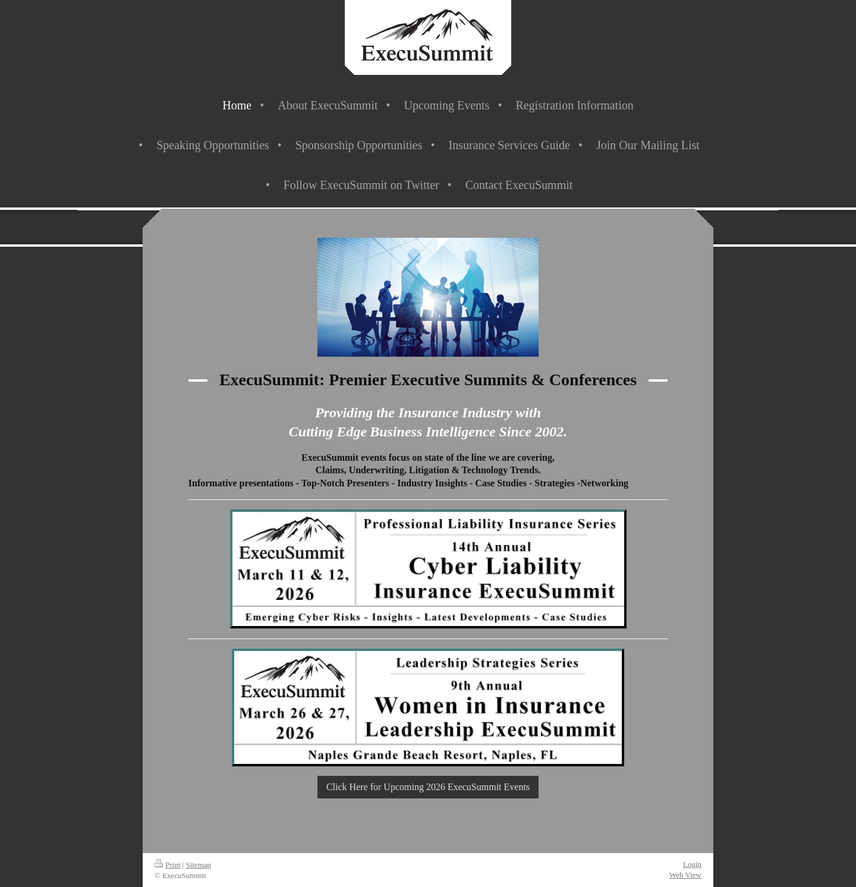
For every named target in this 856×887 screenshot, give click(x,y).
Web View (685, 874)
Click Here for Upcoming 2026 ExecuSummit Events (428, 787)
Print (167, 864)
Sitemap (198, 864)
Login (692, 864)
